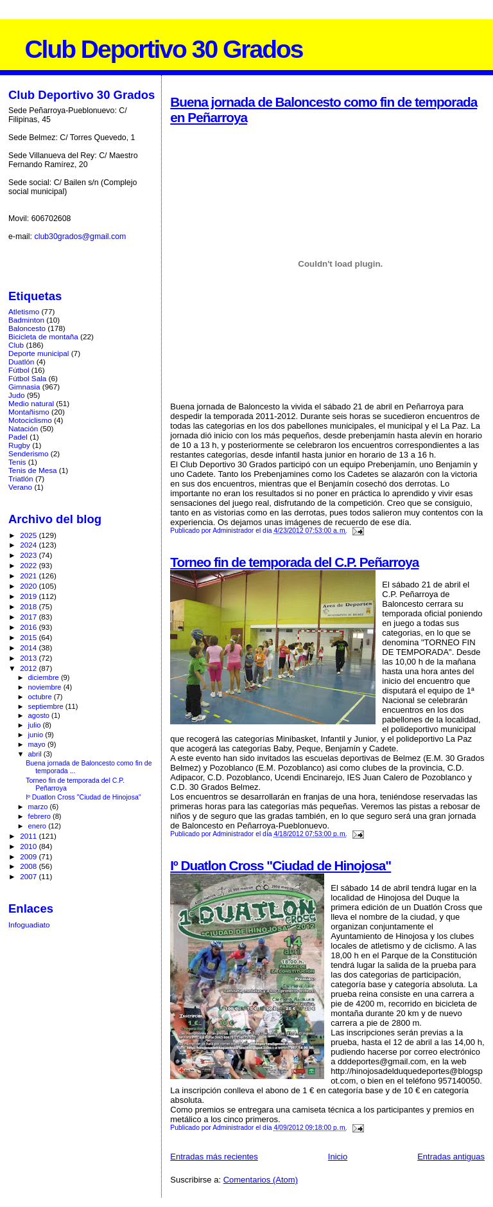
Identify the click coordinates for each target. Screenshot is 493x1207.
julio (35, 725)
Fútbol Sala (27, 378)
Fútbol (19, 370)
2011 (29, 836)
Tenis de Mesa (32, 470)
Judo (16, 395)
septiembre (46, 706)
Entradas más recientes (214, 1156)
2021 (29, 575)
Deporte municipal (38, 353)
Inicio (337, 1156)
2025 (29, 535)
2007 (29, 876)
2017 (29, 616)
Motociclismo (30, 420)
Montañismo (28, 411)
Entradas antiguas (451, 1156)
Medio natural (31, 403)
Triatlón (20, 478)
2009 (29, 856)
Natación (23, 428)
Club (16, 345)
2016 (29, 627)
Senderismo (28, 453)
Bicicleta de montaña (43, 336)
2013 (29, 658)
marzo (39, 806)
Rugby (19, 445)
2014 (29, 647)
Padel (18, 437)
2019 (29, 596)
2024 (29, 545)
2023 (29, 555)
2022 (29, 565)
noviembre (46, 687)
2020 (29, 586)
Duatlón (21, 361)
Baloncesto (27, 328)
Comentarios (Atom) (260, 1180)
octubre (41, 697)
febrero (40, 816)
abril (36, 754)
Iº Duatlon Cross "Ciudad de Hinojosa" (280, 865)
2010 (29, 846)
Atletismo (23, 311)
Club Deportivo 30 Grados (163, 49)
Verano (20, 487)
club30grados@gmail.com (80, 236)
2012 (29, 668)
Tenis (17, 462)
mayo (38, 744)
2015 (29, 637)
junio (37, 734)
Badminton (26, 320)
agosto (40, 715)
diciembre (44, 677)
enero (38, 826)
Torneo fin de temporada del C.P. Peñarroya (294, 562)
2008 (29, 866)
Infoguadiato (29, 924)
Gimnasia (24, 386)
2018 (29, 606)
